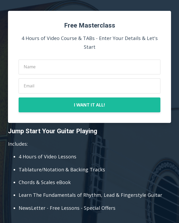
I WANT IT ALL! (89, 105)
